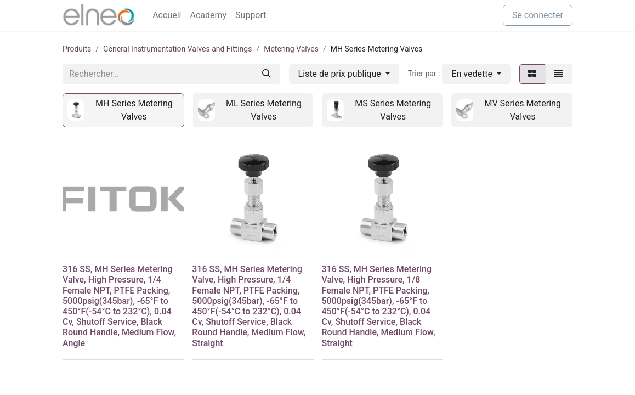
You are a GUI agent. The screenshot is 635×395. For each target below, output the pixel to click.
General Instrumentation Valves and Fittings (177, 48)
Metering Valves (291, 48)
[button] (476, 74)
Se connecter (537, 15)
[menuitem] (166, 15)
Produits (77, 48)
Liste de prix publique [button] (340, 74)
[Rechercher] (266, 74)
